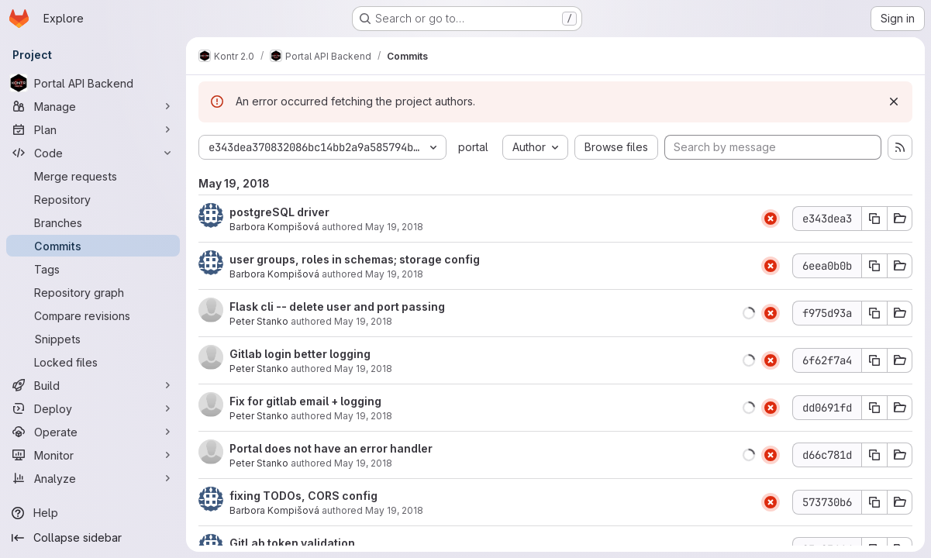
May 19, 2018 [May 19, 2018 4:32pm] (363, 368)
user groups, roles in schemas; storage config (354, 259)
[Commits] (93, 246)
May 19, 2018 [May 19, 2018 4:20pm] (363, 416)
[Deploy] (93, 408)
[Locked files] (93, 362)
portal (473, 146)
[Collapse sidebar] (93, 538)
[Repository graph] (93, 292)
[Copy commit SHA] (874, 218)
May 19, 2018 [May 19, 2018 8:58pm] (394, 226)
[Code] (93, 153)
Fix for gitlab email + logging (305, 401)
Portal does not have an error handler (331, 448)
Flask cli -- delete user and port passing (337, 306)
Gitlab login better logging (300, 353)
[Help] (93, 513)
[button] (749, 313)
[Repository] (93, 199)
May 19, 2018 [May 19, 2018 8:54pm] (394, 274)
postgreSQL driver (279, 212)
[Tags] (93, 269)
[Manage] (93, 106)
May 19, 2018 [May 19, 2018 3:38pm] (394, 510)
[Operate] (93, 432)
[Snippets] (93, 339)
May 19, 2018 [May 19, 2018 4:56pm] (363, 321)
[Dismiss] (893, 101)
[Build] (93, 385)
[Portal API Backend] (93, 83)
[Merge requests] (93, 176)
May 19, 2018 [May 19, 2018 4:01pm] (363, 463)
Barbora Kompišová (274, 226)
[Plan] (93, 129)
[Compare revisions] (93, 315)
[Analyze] (93, 478)
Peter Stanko (258, 321)
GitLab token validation (292, 542)
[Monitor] (93, 455)
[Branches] (93, 222)
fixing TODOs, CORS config (303, 495)
